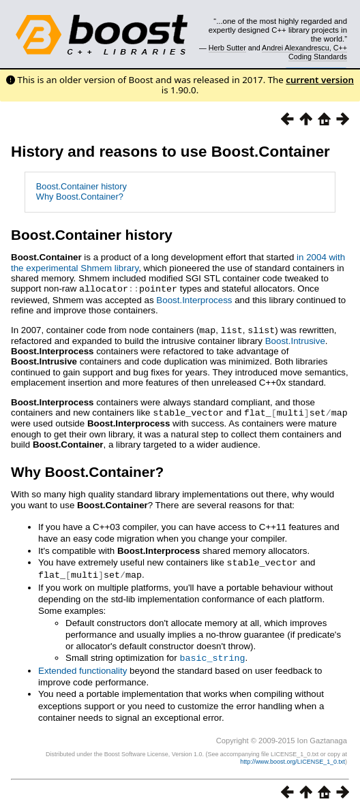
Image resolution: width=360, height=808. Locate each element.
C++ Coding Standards (317, 52)
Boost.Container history (81, 186)
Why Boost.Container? (79, 196)
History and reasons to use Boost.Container (170, 151)
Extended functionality (82, 667)
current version (320, 80)
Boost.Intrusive (295, 340)
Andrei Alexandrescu (295, 48)
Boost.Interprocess (194, 299)
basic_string (212, 654)
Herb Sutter (227, 48)
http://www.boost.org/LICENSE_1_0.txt (292, 757)
